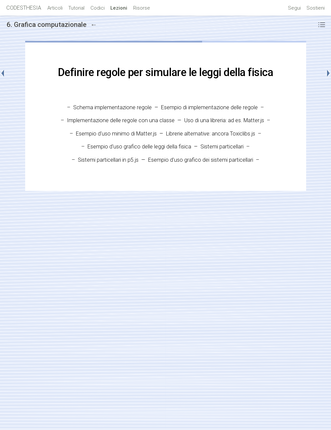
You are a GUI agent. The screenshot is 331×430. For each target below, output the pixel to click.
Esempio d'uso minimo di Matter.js (116, 133)
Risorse (141, 8)
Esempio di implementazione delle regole (209, 107)
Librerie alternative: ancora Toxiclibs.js (210, 133)
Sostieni (315, 8)
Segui (294, 8)
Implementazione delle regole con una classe (121, 120)
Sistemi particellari (222, 146)
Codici (97, 8)
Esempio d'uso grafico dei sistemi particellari (200, 160)
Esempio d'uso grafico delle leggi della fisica (139, 146)
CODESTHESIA (23, 8)
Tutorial (76, 8)
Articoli (55, 8)
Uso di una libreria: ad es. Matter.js (224, 120)
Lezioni (118, 8)
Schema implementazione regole (112, 107)
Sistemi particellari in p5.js (108, 160)
